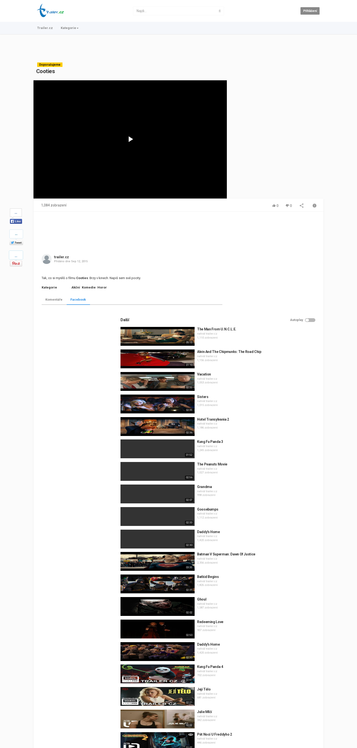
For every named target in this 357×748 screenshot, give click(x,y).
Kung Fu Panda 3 (277, 343)
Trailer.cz (45, 28)
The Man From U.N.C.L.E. (283, 230)
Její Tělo (270, 590)
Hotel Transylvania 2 (280, 320)
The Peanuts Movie (279, 365)
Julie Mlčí (271, 613)
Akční (75, 287)
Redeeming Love (277, 523)
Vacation (270, 275)
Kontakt (57, 727)
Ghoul (268, 500)
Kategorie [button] (70, 28)
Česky (312, 743)
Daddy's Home (275, 433)
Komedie (89, 287)
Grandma (271, 388)
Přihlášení (310, 11)
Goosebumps (274, 410)
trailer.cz (61, 257)
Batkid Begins (274, 478)
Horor (102, 287)
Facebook (78, 299)
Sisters (269, 298)
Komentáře (53, 299)
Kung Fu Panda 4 (277, 568)
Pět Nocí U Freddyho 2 (281, 635)
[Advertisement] (178, 48)
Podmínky (74, 727)
